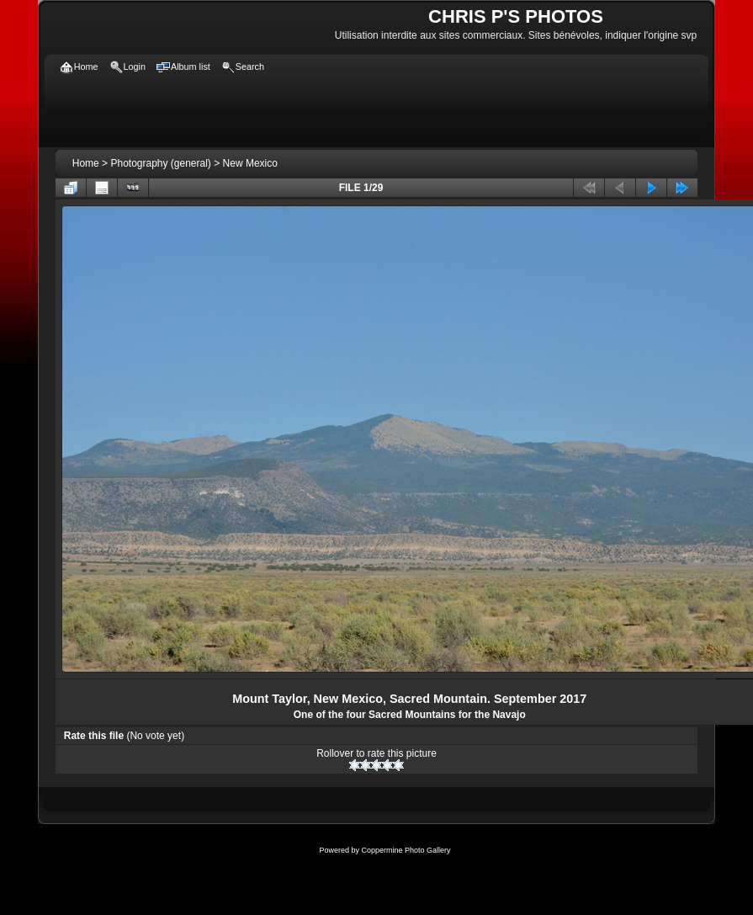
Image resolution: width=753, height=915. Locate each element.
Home (85, 163)
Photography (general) (160, 163)
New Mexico (250, 163)
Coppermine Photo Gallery (405, 850)
